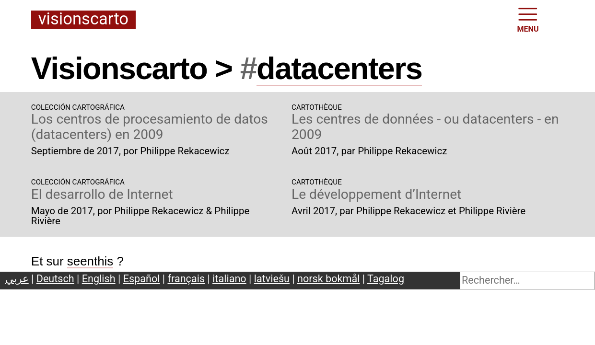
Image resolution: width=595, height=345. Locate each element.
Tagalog (385, 279)
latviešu (272, 279)
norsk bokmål (328, 279)
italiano (229, 279)
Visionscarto (83, 19)
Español (141, 279)
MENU (528, 19)
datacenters (339, 68)
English (99, 279)
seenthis (90, 261)
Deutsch (55, 279)
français (186, 279)
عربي (17, 279)
